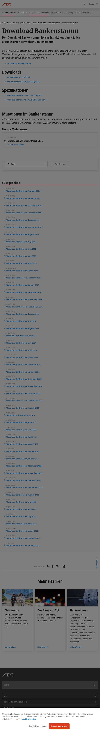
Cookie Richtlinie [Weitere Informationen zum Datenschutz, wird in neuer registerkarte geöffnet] (29, 719)
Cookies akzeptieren (59, 726)
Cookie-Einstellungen (38, 726)
